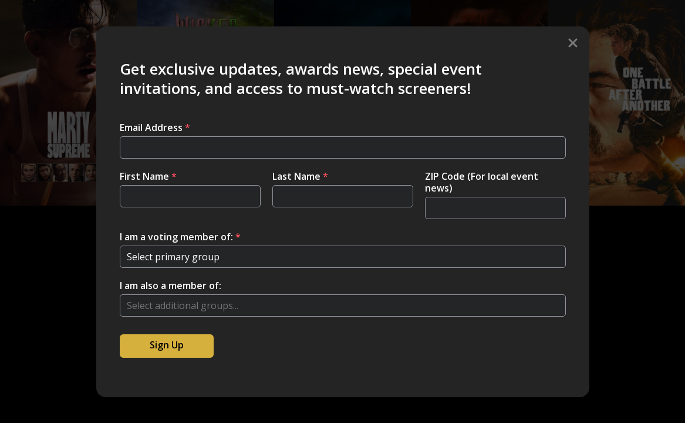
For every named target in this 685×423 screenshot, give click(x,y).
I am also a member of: (170, 285)
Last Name (300, 176)
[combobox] (343, 305)
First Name (148, 176)
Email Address (155, 127)
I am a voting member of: (180, 237)
